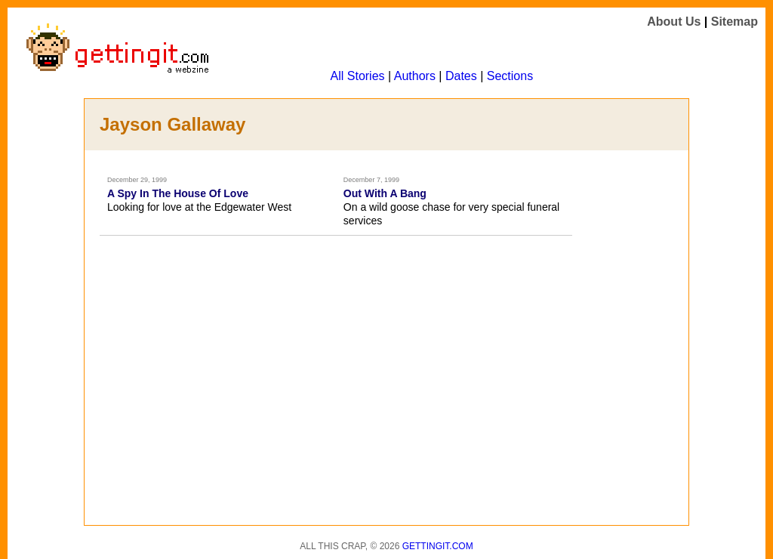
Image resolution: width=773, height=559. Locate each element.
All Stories (358, 75)
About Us (674, 21)
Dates (461, 75)
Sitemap (734, 21)
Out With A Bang (385, 193)
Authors (415, 75)
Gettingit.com (437, 546)
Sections (510, 75)
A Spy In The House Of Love (177, 193)
